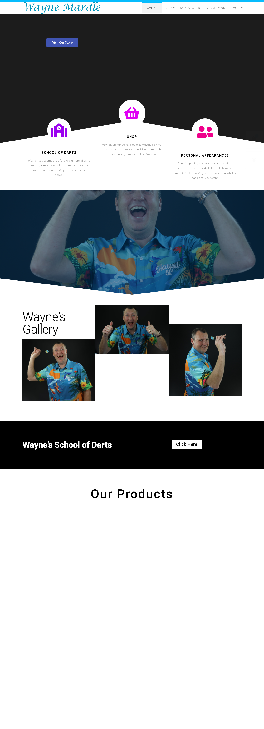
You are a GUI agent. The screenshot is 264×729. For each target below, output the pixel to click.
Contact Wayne (217, 8)
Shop (170, 8)
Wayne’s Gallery (191, 8)
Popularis (156, 722)
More (236, 8)
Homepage (154, 8)
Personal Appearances (205, 155)
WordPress (132, 722)
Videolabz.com (61, 689)
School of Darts (59, 152)
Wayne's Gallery (44, 323)
